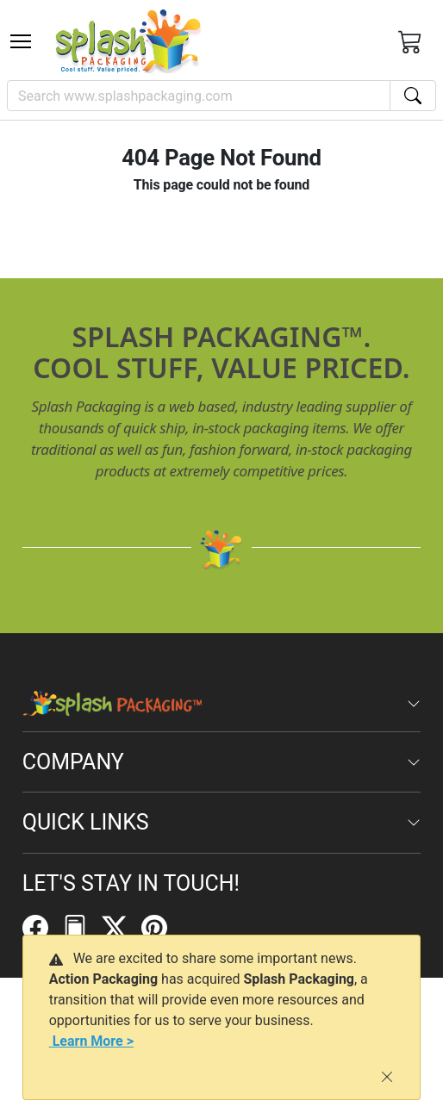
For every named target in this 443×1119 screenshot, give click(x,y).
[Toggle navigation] (20, 41)
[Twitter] (121, 927)
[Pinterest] (161, 927)
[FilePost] (82, 927)
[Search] (198, 95)
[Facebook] (42, 927)
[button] (20, 41)
